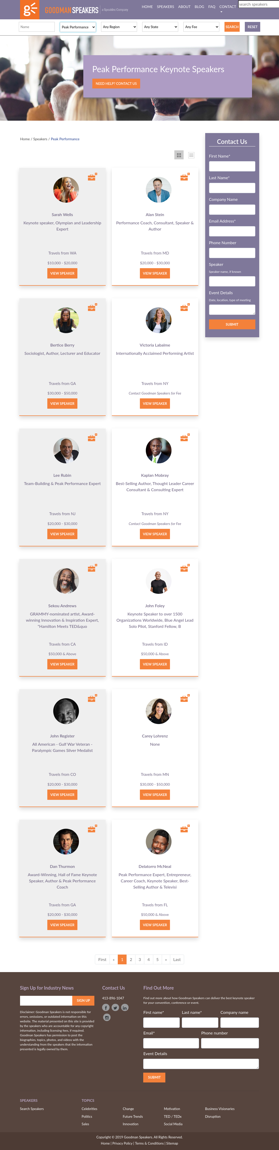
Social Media (173, 1124)
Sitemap (172, 1143)
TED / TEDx (173, 1116)
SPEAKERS (165, 6)
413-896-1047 (113, 998)
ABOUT (184, 6)
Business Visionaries (220, 1109)
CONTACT (227, 6)
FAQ (211, 6)
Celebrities (89, 1109)
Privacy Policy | (123, 1143)
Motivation (172, 1109)
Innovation (131, 1124)
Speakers (40, 139)
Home (25, 139)
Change (128, 1109)
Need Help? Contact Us (116, 83)
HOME (148, 6)
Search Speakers (32, 1109)
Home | (106, 1143)
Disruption (213, 1116)
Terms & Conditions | (150, 1143)
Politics (87, 1116)
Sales (85, 1124)
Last (177, 959)
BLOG (199, 6)
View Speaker (62, 273)
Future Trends (133, 1116)
